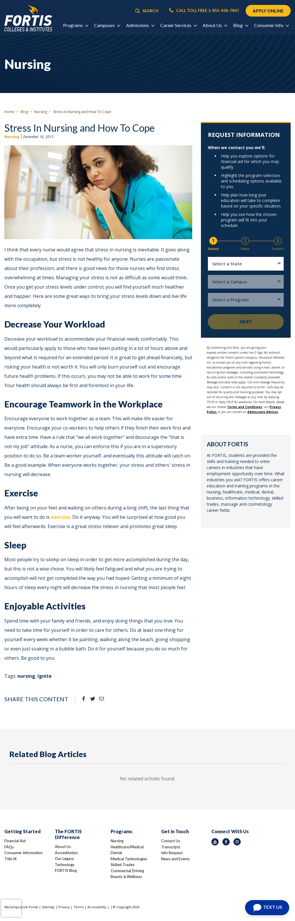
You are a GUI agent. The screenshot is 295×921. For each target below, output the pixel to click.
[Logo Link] (28, 18)
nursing (26, 676)
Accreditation (66, 852)
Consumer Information (23, 852)
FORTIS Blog (66, 870)
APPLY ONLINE (268, 10)
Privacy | (65, 907)
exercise (60, 517)
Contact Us (170, 840)
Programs (121, 831)
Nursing (11, 136)
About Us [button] (215, 25)
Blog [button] (240, 25)
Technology (65, 864)
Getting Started (22, 831)
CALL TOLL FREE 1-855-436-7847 (204, 10)
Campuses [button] (107, 25)
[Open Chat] (267, 907)
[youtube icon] (215, 841)
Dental (116, 852)
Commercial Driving (127, 870)
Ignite (44, 676)
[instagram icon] (237, 841)
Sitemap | (50, 907)
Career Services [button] (178, 25)
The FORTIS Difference (68, 834)
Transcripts (170, 847)
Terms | (80, 907)
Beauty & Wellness (126, 876)
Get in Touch (175, 831)
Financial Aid (15, 840)
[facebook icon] (226, 841)
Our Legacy (64, 858)
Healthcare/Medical (127, 847)
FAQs (9, 847)
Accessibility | (98, 907)
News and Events (175, 858)
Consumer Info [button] (271, 25)
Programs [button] (75, 25)
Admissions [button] (140, 25)
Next (246, 321)
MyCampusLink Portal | (23, 907)
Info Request (172, 852)
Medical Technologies (129, 858)
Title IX (10, 858)
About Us (63, 846)
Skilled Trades (122, 864)
